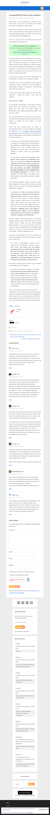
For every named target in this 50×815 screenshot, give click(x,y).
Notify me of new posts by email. (19, 575)
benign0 (18, 643)
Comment (12, 530)
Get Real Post (25, 2)
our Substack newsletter (28, 795)
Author (11, 306)
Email (11, 558)
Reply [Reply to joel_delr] (10, 400)
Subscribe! (20, 627)
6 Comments (31, 18)
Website (11, 565)
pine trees (31, 331)
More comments (25, 776)
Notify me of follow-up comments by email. (22, 572)
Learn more (25, 54)
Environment (13, 327)
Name (11, 551)
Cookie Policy (30, 812)
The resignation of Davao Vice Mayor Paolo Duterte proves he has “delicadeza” (25, 741)
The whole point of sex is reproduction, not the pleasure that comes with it (25, 759)
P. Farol (23, 18)
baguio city (13, 331)
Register (8, 805)
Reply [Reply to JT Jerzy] (10, 437)
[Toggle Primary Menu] (42, 8)
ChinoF (14, 348)
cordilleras (18, 331)
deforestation (25, 331)
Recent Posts (17, 306)
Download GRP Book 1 (25, 792)
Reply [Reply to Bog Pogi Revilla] (10, 489)
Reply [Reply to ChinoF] (10, 368)
